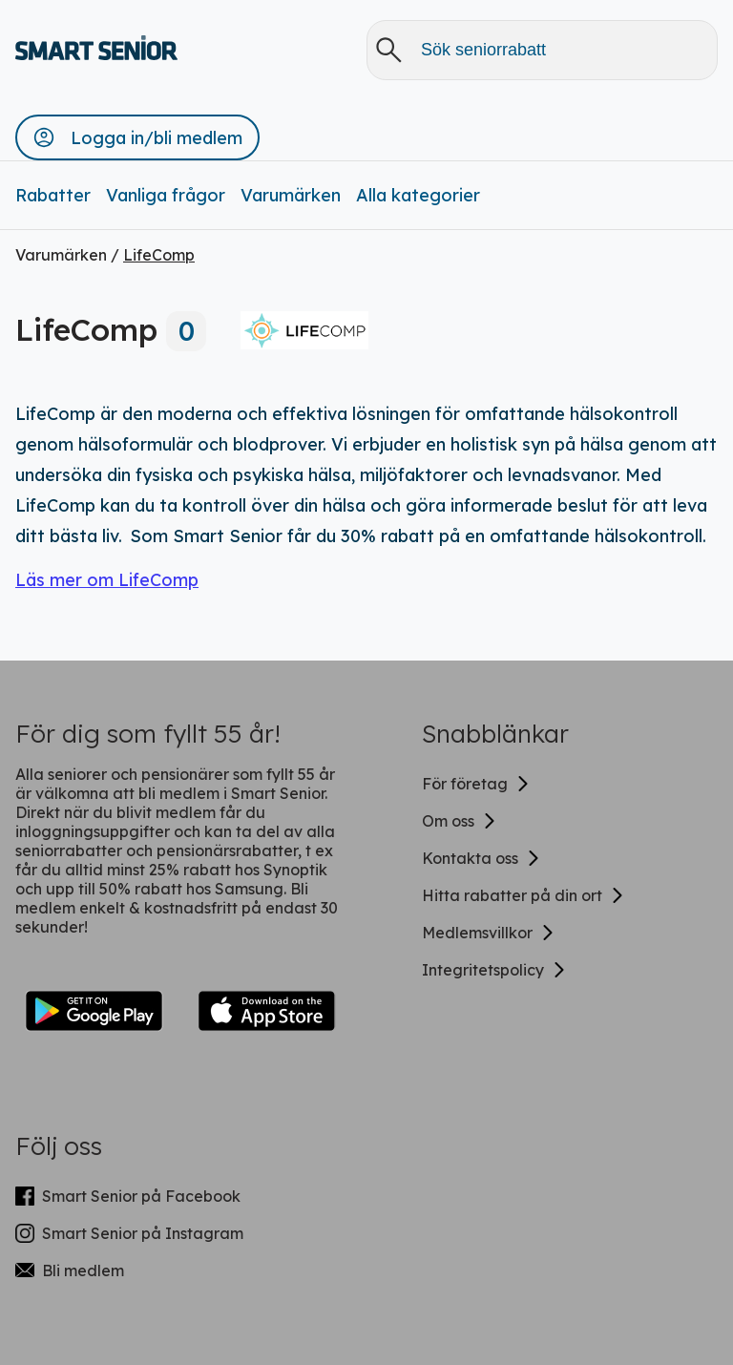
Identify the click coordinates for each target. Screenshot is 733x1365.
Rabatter (53, 195)
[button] (137, 137)
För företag (476, 783)
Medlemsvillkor (488, 932)
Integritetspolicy (494, 969)
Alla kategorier (418, 195)
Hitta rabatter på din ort (523, 895)
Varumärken (291, 195)
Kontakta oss (481, 858)
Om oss (459, 820)
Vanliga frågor (165, 195)
